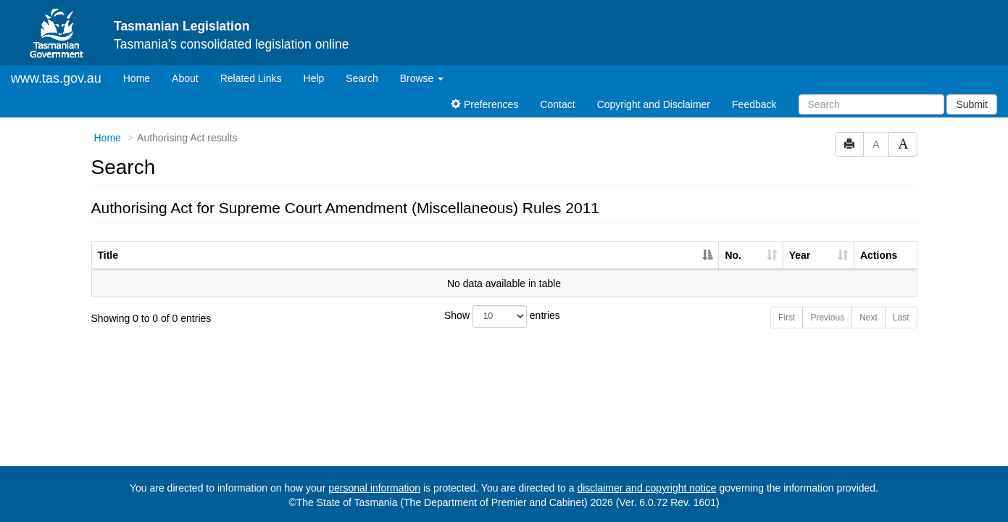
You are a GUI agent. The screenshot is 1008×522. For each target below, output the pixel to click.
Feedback (754, 104)
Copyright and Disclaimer (653, 104)
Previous (827, 317)
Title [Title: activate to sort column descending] (108, 255)
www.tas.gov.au (56, 78)
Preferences (484, 104)
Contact (557, 104)
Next (868, 317)
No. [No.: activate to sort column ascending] (733, 255)
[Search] (871, 104)
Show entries (502, 316)
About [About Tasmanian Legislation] (185, 78)
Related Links (251, 78)
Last (901, 317)
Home (142, 77)
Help (314, 78)
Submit (972, 104)
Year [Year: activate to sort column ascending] (800, 255)
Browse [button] (422, 78)
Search (362, 78)
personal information (374, 488)
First (786, 317)
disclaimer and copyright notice (646, 488)
